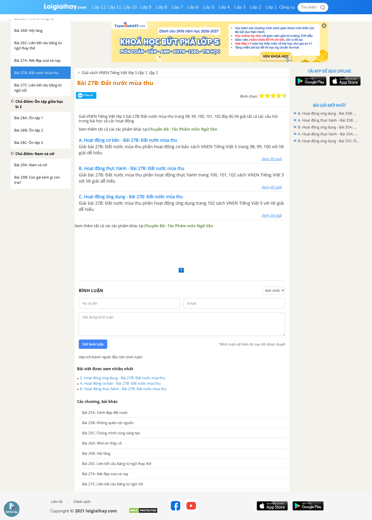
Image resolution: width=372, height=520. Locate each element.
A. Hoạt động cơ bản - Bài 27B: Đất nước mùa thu (120, 383)
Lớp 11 (114, 7)
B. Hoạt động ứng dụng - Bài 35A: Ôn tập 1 (328, 127)
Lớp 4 (224, 7)
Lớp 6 (193, 7)
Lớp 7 (177, 7)
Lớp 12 (99, 7)
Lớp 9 (146, 7)
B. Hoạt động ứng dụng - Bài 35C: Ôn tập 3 (328, 140)
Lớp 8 (161, 7)
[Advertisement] (182, 247)
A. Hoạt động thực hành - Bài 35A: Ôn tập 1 (328, 134)
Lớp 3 (240, 7)
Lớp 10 (130, 7)
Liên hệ (57, 501)
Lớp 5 (208, 7)
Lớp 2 (255, 7)
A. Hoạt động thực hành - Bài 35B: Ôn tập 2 (328, 120)
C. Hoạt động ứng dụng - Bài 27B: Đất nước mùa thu (122, 377)
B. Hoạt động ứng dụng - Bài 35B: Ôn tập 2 (328, 113)
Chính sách (81, 501)
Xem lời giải (271, 158)
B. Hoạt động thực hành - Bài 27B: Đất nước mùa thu (123, 388)
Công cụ (287, 7)
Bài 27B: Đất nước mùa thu (115, 83)
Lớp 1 (271, 7)
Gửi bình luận (93, 344)
